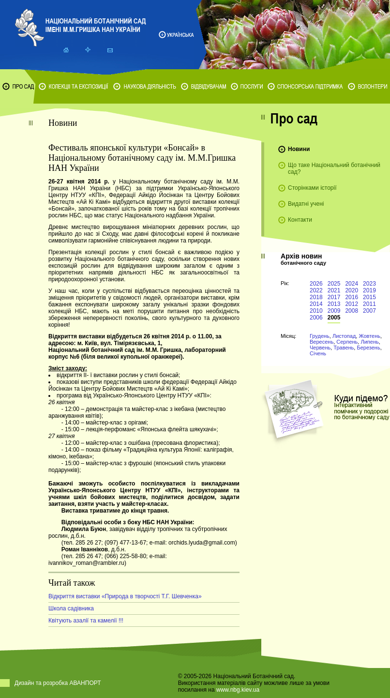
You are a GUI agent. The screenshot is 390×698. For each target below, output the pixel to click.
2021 (334, 290)
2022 (316, 290)
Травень (343, 347)
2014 (316, 304)
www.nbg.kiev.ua (237, 689)
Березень (368, 347)
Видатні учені (306, 203)
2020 (351, 290)
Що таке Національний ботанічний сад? (334, 168)
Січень (318, 353)
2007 (369, 310)
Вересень (321, 342)
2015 (369, 297)
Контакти (300, 219)
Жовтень (369, 336)
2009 (334, 310)
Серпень (347, 342)
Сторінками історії (312, 187)
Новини (299, 149)
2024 (351, 283)
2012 (351, 304)
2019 (369, 290)
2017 (334, 297)
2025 (334, 283)
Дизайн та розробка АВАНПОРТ (58, 683)
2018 (316, 297)
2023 (369, 283)
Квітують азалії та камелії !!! (85, 620)
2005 (334, 317)
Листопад (344, 336)
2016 (351, 297)
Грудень (320, 336)
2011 (369, 304)
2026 (316, 283)
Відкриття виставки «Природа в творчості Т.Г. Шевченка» (125, 596)
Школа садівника (71, 608)
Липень (369, 342)
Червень (320, 347)
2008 (351, 310)
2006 (316, 317)
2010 (316, 310)
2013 (334, 304)
